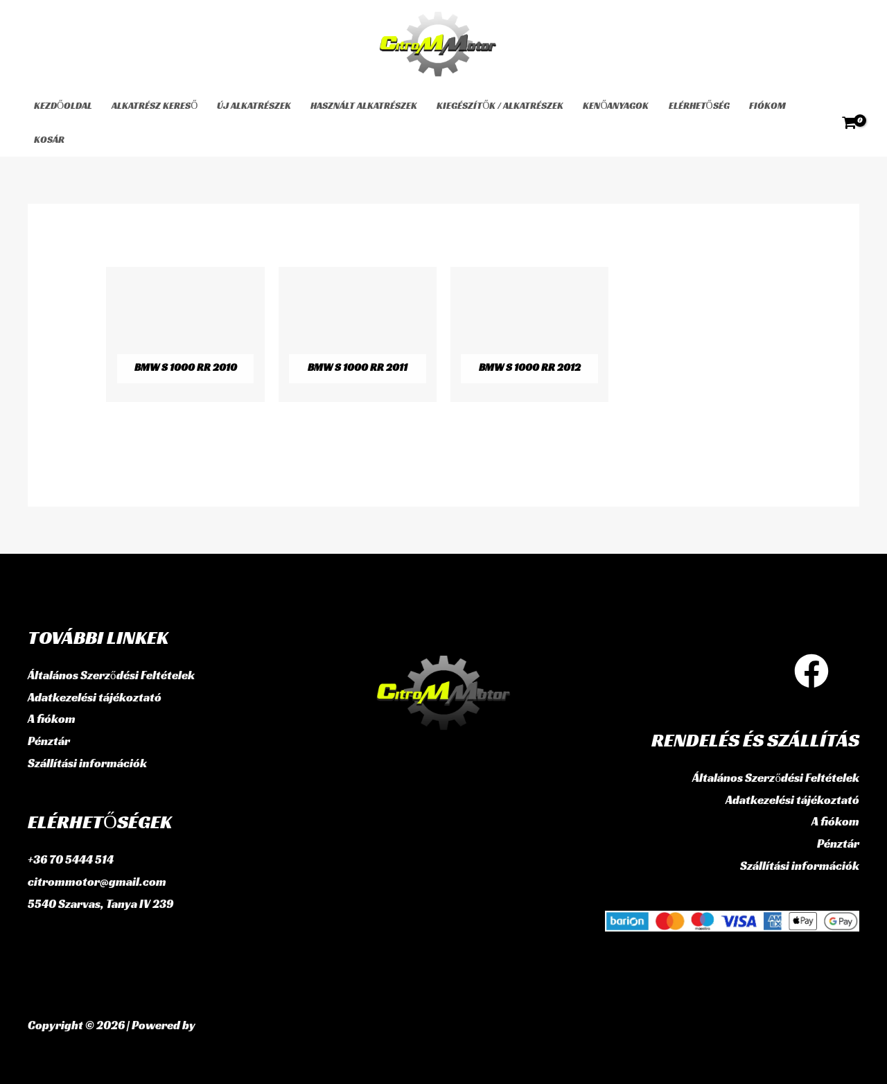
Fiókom (767, 105)
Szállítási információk (87, 763)
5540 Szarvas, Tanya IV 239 (101, 903)
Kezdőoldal (63, 105)
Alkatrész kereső (154, 105)
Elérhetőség (699, 105)
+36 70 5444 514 (71, 859)
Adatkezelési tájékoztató (94, 697)
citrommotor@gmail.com (97, 881)
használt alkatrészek (363, 105)
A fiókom (52, 718)
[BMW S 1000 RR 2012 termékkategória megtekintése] (529, 334)
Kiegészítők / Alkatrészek (500, 105)
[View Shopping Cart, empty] (849, 122)
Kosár (49, 139)
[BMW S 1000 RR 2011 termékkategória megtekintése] (358, 334)
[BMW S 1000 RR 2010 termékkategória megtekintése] (185, 334)
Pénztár (49, 741)
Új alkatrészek (254, 105)
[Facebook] (811, 671)
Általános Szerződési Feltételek (111, 675)
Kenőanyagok (616, 105)
